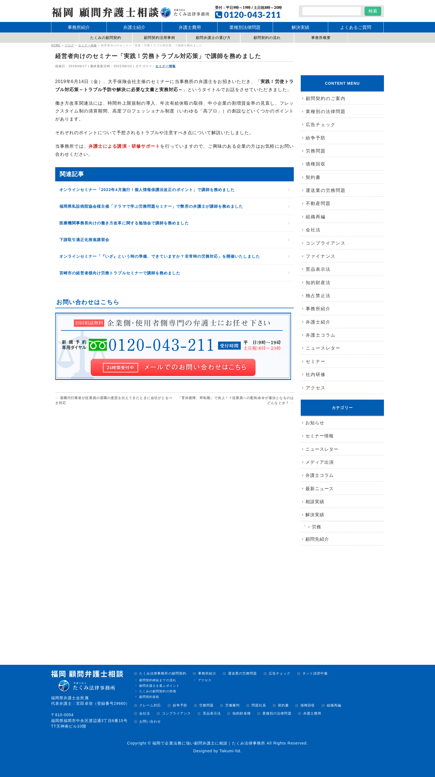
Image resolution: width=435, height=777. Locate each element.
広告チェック (321, 124)
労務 (316, 527)
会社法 (313, 229)
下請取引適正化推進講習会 (84, 247)
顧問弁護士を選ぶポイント (159, 685)
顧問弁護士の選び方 (213, 38)
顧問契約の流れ (267, 38)
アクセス (316, 387)
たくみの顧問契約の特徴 (157, 691)
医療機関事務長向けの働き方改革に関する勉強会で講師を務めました (124, 231)
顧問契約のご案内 (326, 98)
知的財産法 (318, 282)
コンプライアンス (326, 243)
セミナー (316, 361)
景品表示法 (318, 269)
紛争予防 (316, 138)
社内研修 (316, 374)
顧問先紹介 (317, 539)
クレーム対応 (150, 705)
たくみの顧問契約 (106, 38)
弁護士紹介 (318, 322)
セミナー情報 (166, 66)
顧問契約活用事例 (159, 38)
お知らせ (314, 422)
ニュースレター (323, 348)
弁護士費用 (312, 713)
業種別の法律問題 (326, 111)
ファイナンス (321, 256)
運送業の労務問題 (326, 190)
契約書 (313, 177)
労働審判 (232, 705)
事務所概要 (321, 38)
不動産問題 (318, 203)
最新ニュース (319, 488)
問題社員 (259, 705)
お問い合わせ (150, 721)
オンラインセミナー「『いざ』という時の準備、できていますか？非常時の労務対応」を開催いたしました (159, 264)
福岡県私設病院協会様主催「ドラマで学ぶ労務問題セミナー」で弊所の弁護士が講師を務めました (151, 214)
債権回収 (316, 164)
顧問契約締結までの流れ (157, 680)
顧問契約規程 (149, 696)
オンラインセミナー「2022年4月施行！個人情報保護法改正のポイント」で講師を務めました (147, 197)
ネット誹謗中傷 (315, 673)
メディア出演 (319, 462)
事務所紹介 (318, 308)
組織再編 (316, 216)
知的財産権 (241, 713)
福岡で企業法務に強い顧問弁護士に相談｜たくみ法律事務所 (208, 743)
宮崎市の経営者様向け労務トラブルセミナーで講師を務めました (120, 281)
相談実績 (314, 501)
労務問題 (316, 151)
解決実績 (314, 514)
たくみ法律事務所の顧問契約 (162, 673)
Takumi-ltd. (230, 751)
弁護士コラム (321, 335)
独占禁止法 (318, 295)
